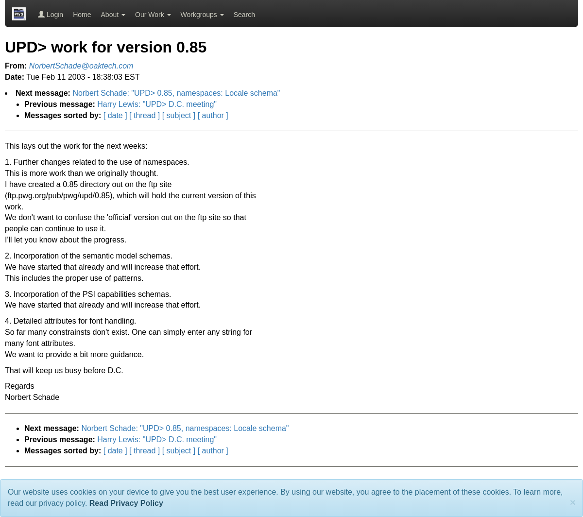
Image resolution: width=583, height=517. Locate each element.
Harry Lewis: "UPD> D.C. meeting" (157, 104)
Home (82, 14)
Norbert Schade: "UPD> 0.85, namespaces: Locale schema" (176, 93)
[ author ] (213, 115)
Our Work (153, 14)
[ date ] (115, 115)
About (113, 14)
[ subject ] (178, 115)
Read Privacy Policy (126, 503)
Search (244, 14)
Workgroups (202, 14)
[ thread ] (144, 115)
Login (50, 14)
